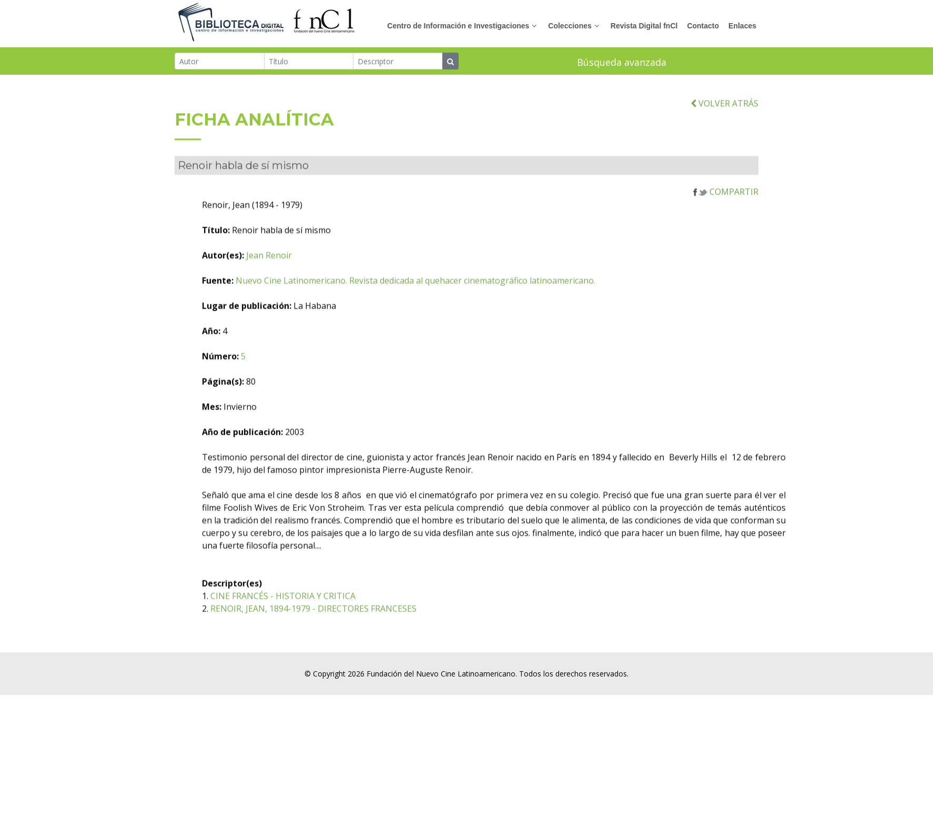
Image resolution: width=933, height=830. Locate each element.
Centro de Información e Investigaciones (458, 26)
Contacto (703, 26)
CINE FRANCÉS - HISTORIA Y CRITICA (338, 613)
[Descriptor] (398, 62)
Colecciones (569, 26)
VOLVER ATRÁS (724, 120)
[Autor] (220, 62)
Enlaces (742, 26)
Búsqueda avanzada (621, 63)
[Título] (309, 62)
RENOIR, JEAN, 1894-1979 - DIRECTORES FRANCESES (369, 626)
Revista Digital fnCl (644, 26)
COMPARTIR (725, 209)
